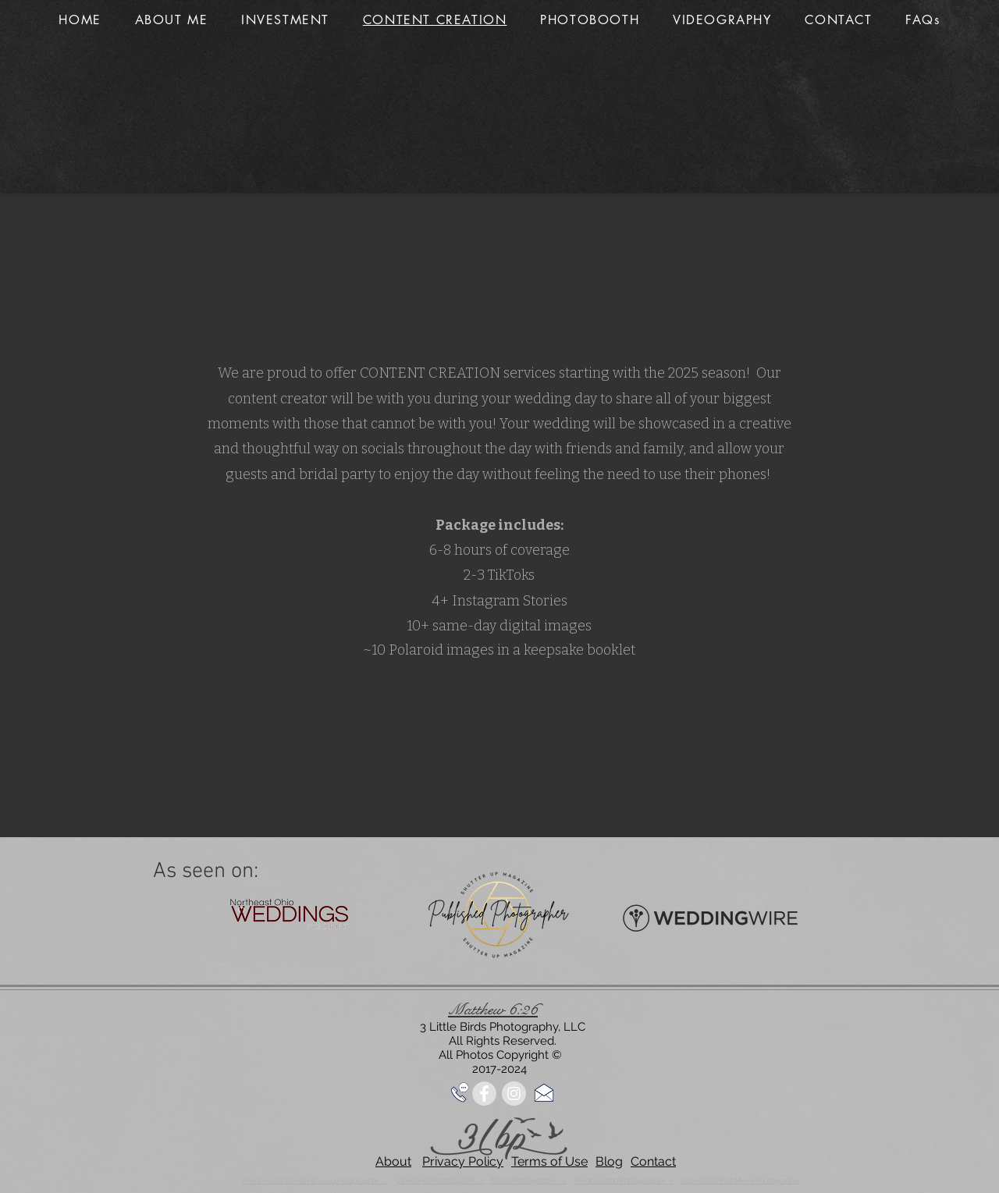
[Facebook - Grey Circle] (484, 1093)
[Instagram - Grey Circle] (514, 1093)
